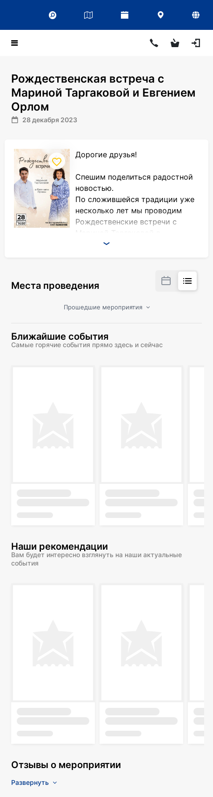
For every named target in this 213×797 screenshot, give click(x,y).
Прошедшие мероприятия (107, 307)
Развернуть (34, 782)
